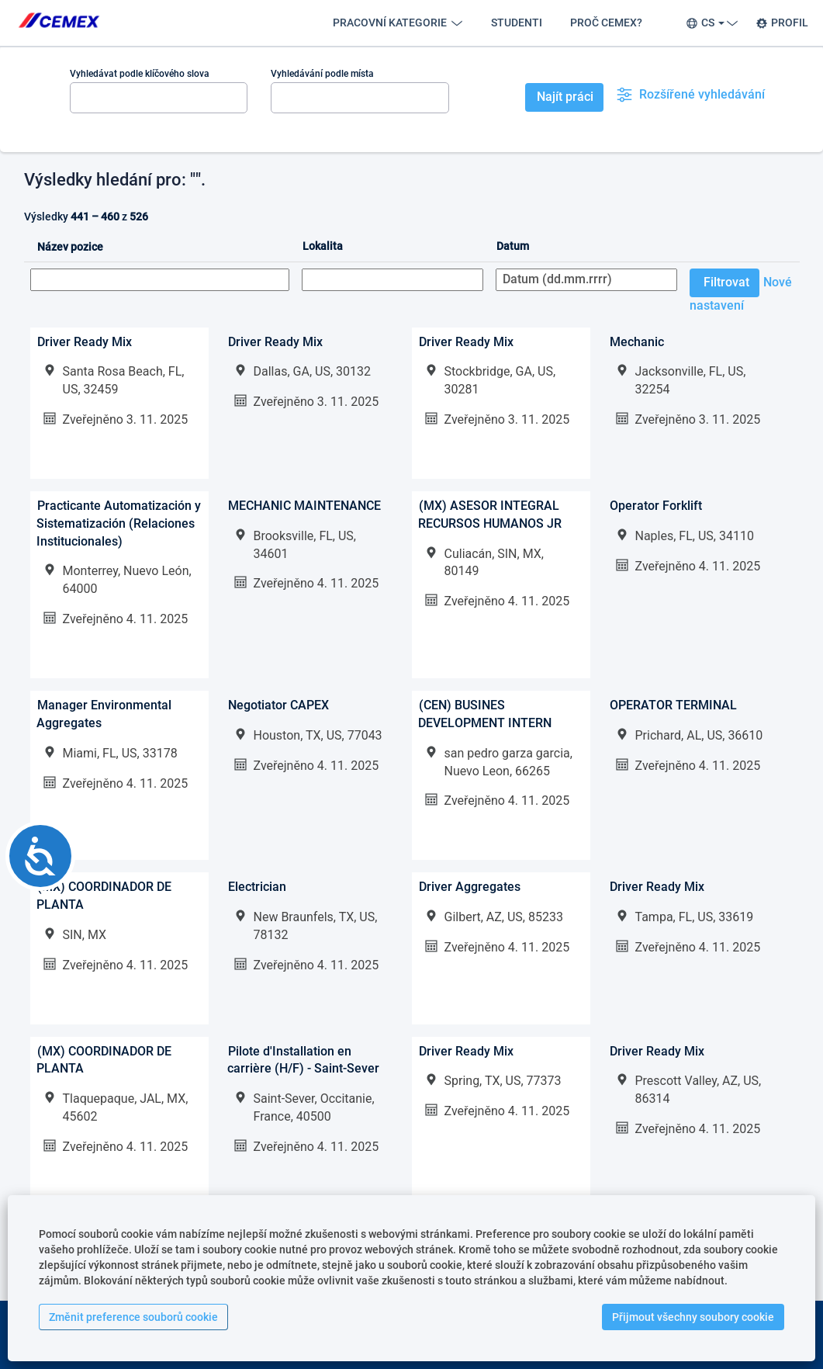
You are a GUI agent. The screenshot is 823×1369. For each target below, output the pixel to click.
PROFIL (782, 22)
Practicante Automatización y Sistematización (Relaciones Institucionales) (118, 523)
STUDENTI (516, 22)
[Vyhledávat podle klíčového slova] (158, 97)
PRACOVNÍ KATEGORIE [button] (398, 22)
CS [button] (709, 22)
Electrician (257, 886)
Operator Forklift (656, 505)
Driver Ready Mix (84, 341)
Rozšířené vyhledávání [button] (690, 94)
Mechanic (637, 341)
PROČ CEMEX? (606, 22)
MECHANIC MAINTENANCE (304, 505)
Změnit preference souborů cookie (133, 1317)
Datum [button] (512, 246)
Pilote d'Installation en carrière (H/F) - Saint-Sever (303, 1060)
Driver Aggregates (469, 886)
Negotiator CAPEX (278, 705)
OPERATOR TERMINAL (673, 705)
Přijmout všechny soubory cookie (693, 1317)
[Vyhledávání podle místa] (359, 97)
